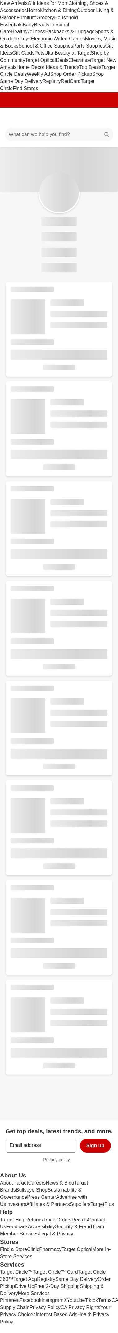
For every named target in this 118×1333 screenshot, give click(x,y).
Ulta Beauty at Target (67, 53)
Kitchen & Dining (58, 10)
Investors (16, 1204)
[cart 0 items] (105, 118)
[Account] (89, 118)
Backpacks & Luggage (70, 31)
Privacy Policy (45, 1307)
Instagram (52, 1300)
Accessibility (41, 1226)
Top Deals (90, 67)
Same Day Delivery (76, 1279)
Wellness (35, 31)
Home (33, 10)
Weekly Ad (38, 74)
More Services (34, 1293)
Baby (28, 24)
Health (18, 31)
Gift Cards (23, 53)
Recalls (80, 1219)
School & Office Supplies (46, 45)
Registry (52, 81)
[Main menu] (13, 118)
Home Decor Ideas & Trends (47, 67)
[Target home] (59, 118)
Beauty (41, 24)
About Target (14, 1182)
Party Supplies (89, 45)
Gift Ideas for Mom (48, 3)
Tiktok (91, 1300)
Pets (39, 53)
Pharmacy (50, 1249)
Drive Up (24, 1286)
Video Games (70, 38)
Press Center (41, 1197)
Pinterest (10, 1300)
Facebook (30, 1300)
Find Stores (25, 88)
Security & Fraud (73, 1226)
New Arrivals (14, 3)
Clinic (33, 1249)
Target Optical (40, 60)
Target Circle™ (16, 1272)
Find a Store (13, 1249)
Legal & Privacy (56, 1233)
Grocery (45, 17)
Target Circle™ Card (55, 1272)
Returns (34, 1219)
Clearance (80, 60)
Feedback (17, 1226)
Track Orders (57, 1219)
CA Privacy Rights (80, 1307)
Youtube (76, 1300)
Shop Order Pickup (71, 74)
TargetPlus (102, 1204)
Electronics (43, 38)
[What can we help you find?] (59, 134)
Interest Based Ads (56, 1314)
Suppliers (80, 1204)
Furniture (26, 17)
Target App (25, 1279)
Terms (104, 1300)
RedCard (71, 81)
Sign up (95, 1145)
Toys (25, 38)
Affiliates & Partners (48, 1204)
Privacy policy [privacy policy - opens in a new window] (59, 1160)
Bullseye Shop (32, 1190)
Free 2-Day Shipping (57, 1286)
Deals (62, 60)
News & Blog (60, 1182)
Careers (37, 1182)
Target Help (12, 1219)
